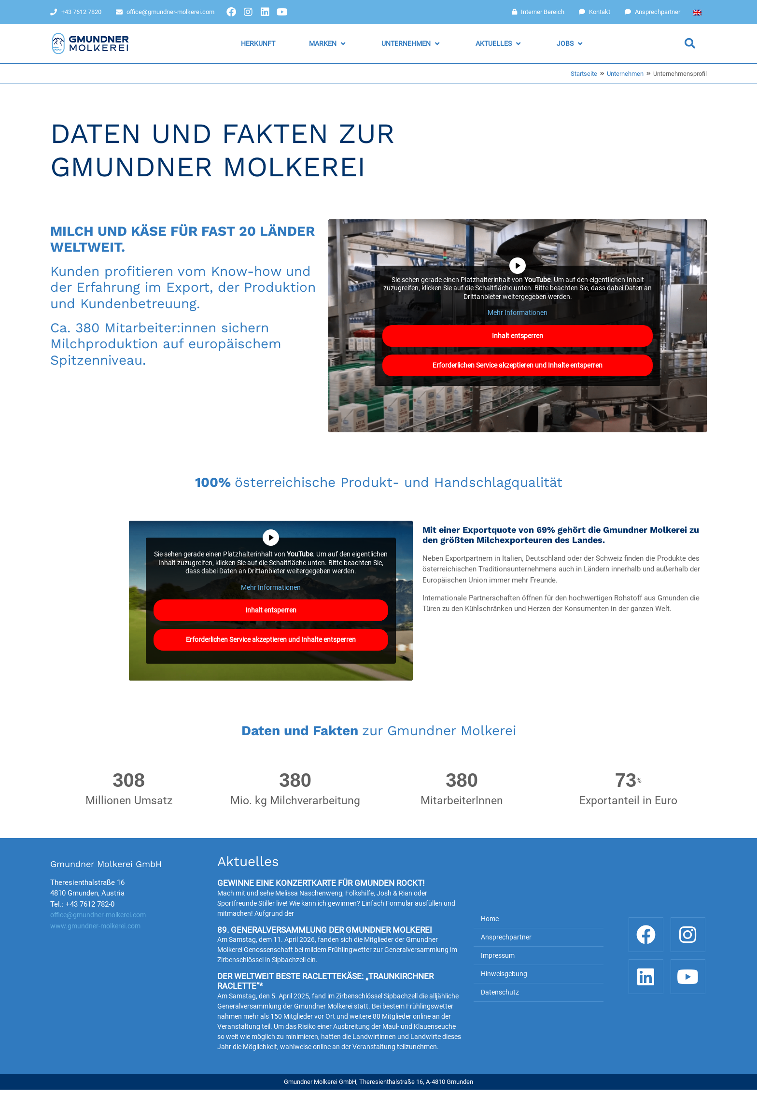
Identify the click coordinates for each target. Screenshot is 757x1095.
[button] (328, 44)
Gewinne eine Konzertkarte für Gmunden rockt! (320, 883)
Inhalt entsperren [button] (517, 335)
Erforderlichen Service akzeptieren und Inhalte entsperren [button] (518, 365)
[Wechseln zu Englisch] (697, 12)
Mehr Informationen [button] (517, 312)
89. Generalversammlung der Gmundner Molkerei (324, 930)
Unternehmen (625, 73)
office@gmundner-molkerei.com (98, 915)
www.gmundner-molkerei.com (95, 926)
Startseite (584, 73)
